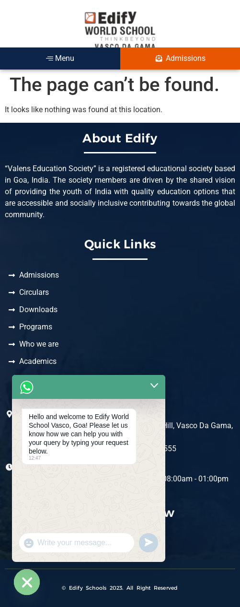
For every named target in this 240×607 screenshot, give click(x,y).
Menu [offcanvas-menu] (60, 58)
